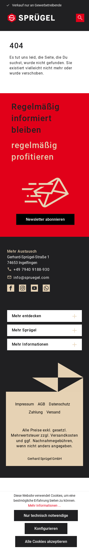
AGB (41, 404)
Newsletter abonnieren (45, 219)
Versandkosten (64, 435)
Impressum (24, 404)
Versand (53, 412)
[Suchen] (80, 18)
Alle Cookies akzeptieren (46, 541)
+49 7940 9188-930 (32, 269)
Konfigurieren (46, 528)
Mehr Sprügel (24, 330)
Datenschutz (59, 404)
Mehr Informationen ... (44, 505)
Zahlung (36, 412)
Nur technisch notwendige (46, 515)
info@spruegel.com (31, 277)
